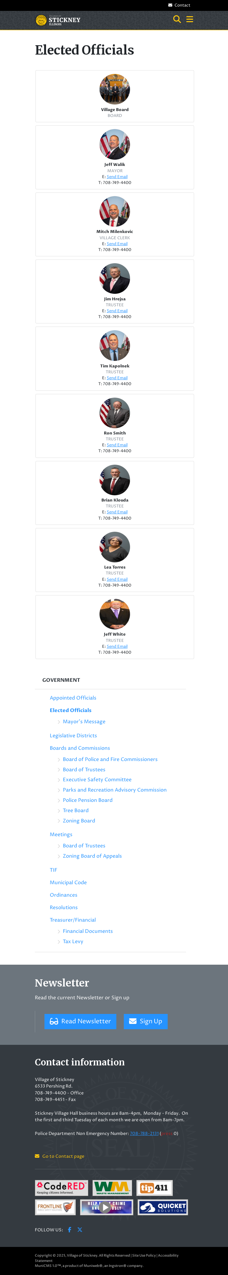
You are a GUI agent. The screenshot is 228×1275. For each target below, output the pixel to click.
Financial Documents (88, 931)
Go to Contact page (59, 1156)
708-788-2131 (144, 1134)
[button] (189, 20)
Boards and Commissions (80, 748)
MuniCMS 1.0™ (48, 1265)
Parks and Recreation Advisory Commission (115, 790)
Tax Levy (73, 941)
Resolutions (64, 907)
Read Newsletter (80, 1021)
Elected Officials (70, 710)
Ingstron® (118, 1265)
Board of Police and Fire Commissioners (110, 759)
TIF (53, 870)
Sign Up (145, 1021)
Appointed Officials (73, 698)
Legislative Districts (73, 735)
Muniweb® (93, 1265)
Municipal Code (68, 882)
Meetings (61, 834)
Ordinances (63, 895)
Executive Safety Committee (97, 779)
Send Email (117, 177)
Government (61, 680)
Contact (179, 5)
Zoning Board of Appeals (92, 856)
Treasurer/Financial (73, 920)
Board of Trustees (84, 769)
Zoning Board (79, 820)
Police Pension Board (88, 800)
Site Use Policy (144, 1255)
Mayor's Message (84, 721)
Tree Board (76, 810)
